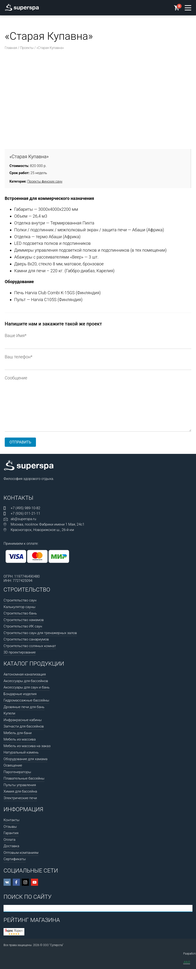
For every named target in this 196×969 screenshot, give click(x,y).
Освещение (13, 765)
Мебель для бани (18, 733)
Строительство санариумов (26, 639)
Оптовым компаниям (21, 853)
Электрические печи (20, 798)
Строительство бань (20, 613)
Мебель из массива (20, 739)
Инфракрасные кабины (23, 720)
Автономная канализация (25, 674)
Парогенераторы (17, 772)
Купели (9, 713)
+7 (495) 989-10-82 (25, 508)
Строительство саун (20, 600)
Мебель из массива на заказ (27, 746)
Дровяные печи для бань (24, 707)
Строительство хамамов (24, 620)
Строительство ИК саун (23, 626)
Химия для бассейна (20, 791)
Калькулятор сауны (19, 607)
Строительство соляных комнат (30, 646)
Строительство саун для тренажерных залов (40, 633)
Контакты (11, 820)
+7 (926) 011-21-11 (25, 513)
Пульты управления (20, 785)
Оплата (9, 839)
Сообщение (98, 381)
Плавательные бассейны (24, 778)
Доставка (11, 846)
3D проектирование (20, 652)
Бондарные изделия (20, 694)
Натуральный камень (21, 752)
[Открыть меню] (188, 7)
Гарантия (11, 833)
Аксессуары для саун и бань (27, 687)
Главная (11, 48)
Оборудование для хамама (25, 759)
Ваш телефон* (98, 361)
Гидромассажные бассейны (26, 700)
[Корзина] (177, 8)
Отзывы (10, 826)
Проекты (27, 48)
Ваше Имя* (98, 340)
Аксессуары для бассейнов (26, 681)
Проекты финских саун (44, 181)
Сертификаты (15, 859)
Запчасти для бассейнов (24, 726)
